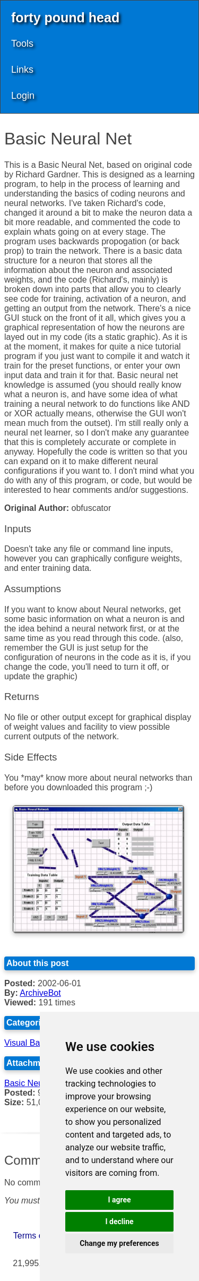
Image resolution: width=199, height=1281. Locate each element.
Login (22, 95)
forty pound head (65, 17)
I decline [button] (119, 1221)
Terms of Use (38, 1235)
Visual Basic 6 (30, 1042)
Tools (22, 43)
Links (22, 69)
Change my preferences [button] (119, 1243)
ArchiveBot (40, 992)
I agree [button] (119, 1199)
